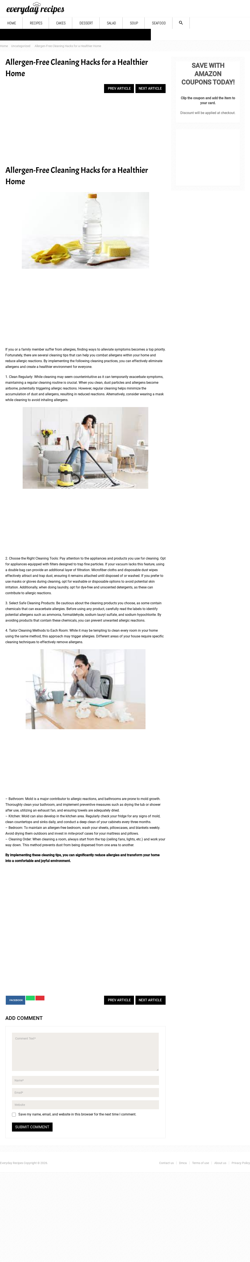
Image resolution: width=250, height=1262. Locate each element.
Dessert (86, 23)
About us (101, 34)
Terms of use (70, 34)
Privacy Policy (132, 34)
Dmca (42, 34)
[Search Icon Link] (181, 23)
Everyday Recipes (11, 1163)
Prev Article (119, 88)
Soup (134, 23)
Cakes (61, 23)
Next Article (150, 88)
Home (11, 23)
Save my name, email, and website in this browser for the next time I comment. (77, 1114)
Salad (111, 23)
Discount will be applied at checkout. (207, 113)
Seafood (159, 23)
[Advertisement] (85, 129)
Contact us (15, 34)
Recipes (36, 23)
